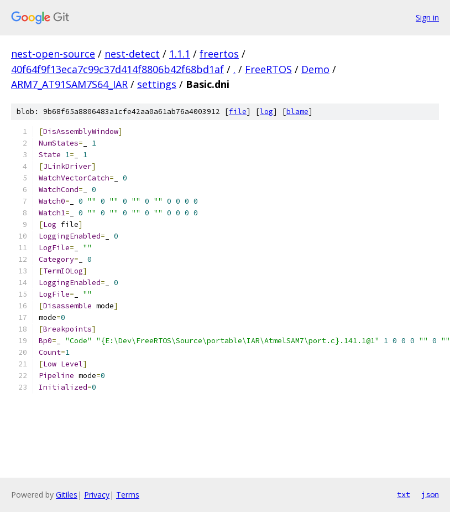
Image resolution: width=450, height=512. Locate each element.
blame (297, 111)
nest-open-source (53, 53)
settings (156, 84)
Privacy (96, 494)
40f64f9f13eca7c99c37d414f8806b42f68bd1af (117, 69)
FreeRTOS (268, 69)
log (266, 111)
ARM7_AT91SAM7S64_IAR (69, 84)
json (430, 494)
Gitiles (66, 494)
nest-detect (132, 53)
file (238, 111)
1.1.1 (179, 53)
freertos (219, 53)
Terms (127, 494)
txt (403, 494)
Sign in (427, 17)
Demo (315, 69)
